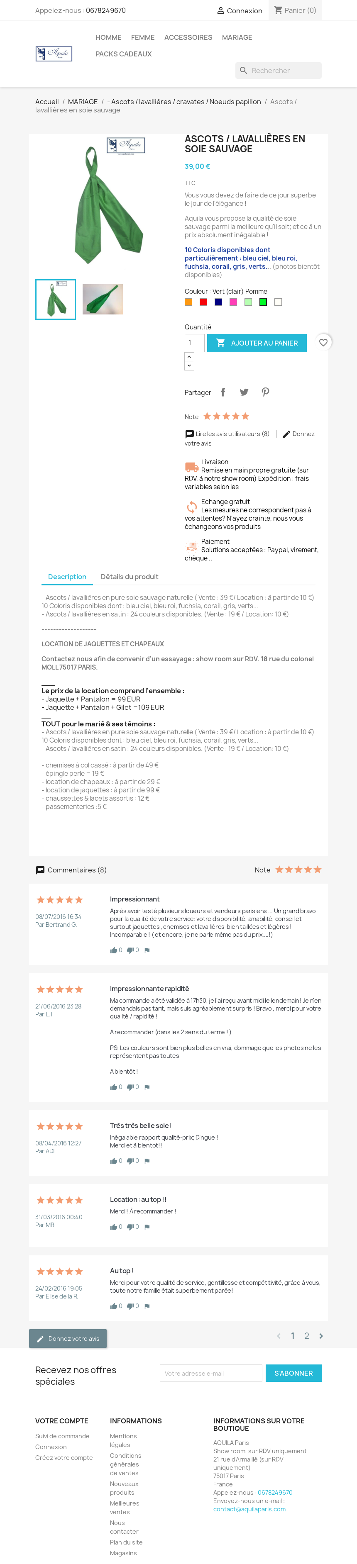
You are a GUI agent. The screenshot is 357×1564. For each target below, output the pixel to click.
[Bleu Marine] (220, 304)
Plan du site (126, 1542)
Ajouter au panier (257, 343)
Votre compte (61, 1420)
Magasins (123, 1553)
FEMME (143, 37)
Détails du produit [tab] (130, 576)
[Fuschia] (235, 304)
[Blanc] (279, 304)
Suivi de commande (62, 1436)
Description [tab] (67, 576)
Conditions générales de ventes (126, 1464)
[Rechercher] (278, 70)
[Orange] (190, 304)
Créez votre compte (64, 1458)
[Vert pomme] (250, 304)
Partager (223, 392)
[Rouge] (205, 304)
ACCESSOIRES (188, 37)
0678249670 (106, 10)
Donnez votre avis (68, 1339)
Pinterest (265, 392)
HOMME (108, 37)
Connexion (51, 1447)
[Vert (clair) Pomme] (264, 304)
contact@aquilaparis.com (249, 1509)
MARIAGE (237, 37)
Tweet (244, 392)
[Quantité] (195, 343)
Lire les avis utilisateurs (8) (228, 434)
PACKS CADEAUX (123, 53)
